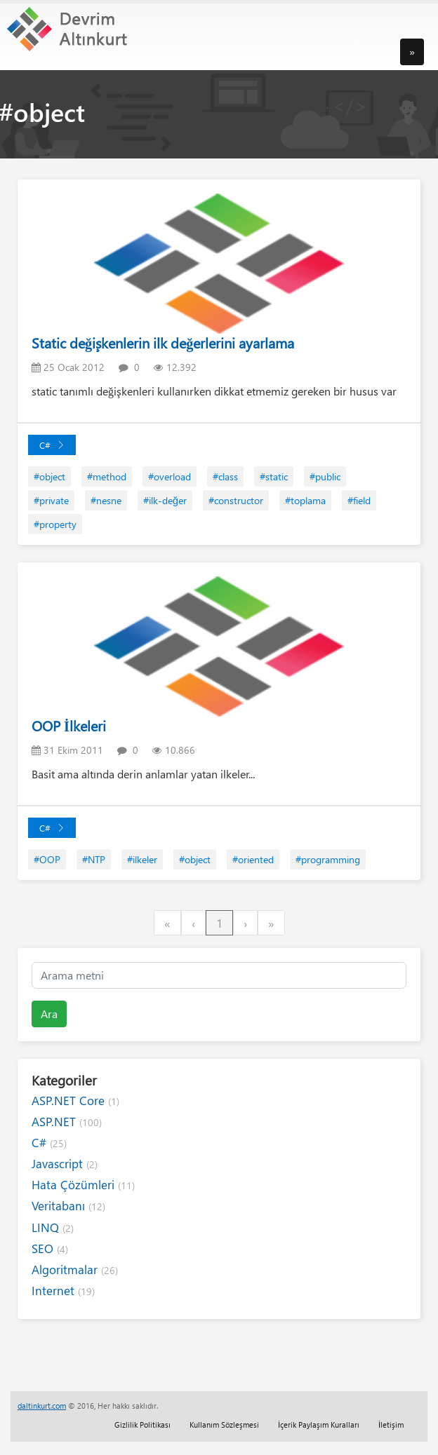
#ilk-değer (165, 500)
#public (325, 476)
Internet (63, 1291)
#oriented (253, 859)
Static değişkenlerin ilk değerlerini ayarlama (163, 342)
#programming (328, 859)
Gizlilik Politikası (142, 1424)
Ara (49, 1013)
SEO (50, 1248)
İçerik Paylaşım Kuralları (318, 1424)
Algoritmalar (75, 1269)
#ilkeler (142, 859)
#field (359, 500)
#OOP (47, 859)
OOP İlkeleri (69, 725)
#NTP (93, 859)
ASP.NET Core (75, 1101)
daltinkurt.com (42, 1405)
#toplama (305, 500)
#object (49, 476)
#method (106, 476)
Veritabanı (68, 1206)
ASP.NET (67, 1122)
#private (51, 500)
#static (274, 476)
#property (55, 524)
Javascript (65, 1164)
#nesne (106, 500)
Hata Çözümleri (83, 1185)
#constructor (235, 500)
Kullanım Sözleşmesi (224, 1424)
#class (225, 476)
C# (52, 445)
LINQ (53, 1227)
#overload (169, 476)
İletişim (391, 1424)
